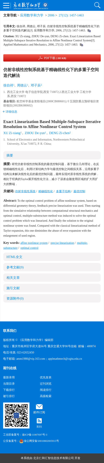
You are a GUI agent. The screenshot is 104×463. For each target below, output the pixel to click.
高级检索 (45, 396)
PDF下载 (55, 58)
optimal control (29, 247)
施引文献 (13, 288)
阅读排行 (45, 389)
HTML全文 (14, 257)
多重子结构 (63, 191)
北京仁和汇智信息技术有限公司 (53, 458)
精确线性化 (45, 191)
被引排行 (9, 396)
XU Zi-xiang (11, 133)
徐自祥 (8, 85)
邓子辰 (36, 85)
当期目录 (9, 383)
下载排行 (9, 389)
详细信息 (9, 111)
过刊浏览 (45, 383)
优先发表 (45, 377)
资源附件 (15, 298)
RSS (39, 426)
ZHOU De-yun (35, 133)
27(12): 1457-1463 (71, 15)
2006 (51, 15)
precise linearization (62, 242)
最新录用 (9, 377)
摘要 (9, 155)
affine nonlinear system (34, 242)
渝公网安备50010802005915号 (39, 440)
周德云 (22, 85)
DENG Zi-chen (59, 133)
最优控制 (79, 191)
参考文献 (15, 267)
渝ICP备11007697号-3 (34, 434)
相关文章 (13, 277)
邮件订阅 (39, 412)
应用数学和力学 (31, 15)
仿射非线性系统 (25, 191)
